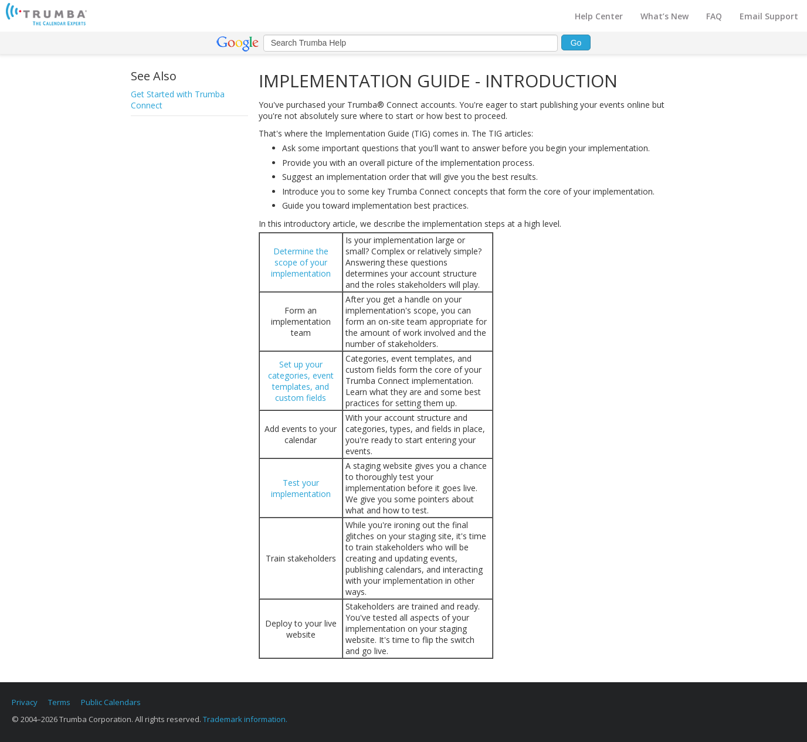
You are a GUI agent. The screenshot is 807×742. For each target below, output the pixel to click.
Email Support (769, 16)
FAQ (714, 16)
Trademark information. (245, 719)
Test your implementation (301, 488)
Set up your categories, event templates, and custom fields (301, 381)
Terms (59, 702)
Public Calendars (111, 702)
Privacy (25, 702)
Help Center (599, 16)
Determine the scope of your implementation (301, 262)
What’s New (664, 16)
